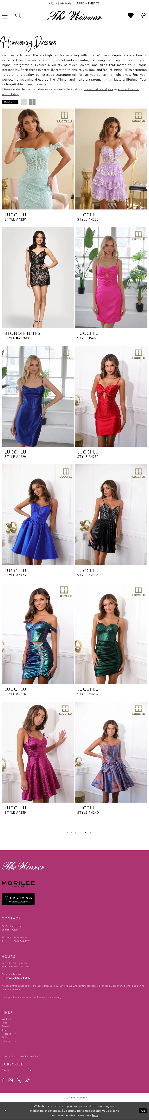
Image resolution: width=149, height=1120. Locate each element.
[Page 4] (76, 832)
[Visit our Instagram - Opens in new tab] (11, 1080)
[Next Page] (91, 832)
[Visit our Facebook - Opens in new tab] (3, 1081)
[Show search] (18, 15)
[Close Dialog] (5, 1111)
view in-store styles (98, 89)
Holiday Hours (9, 1041)
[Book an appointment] (88, 3)
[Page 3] (71, 832)
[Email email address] (19, 1070)
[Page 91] (86, 832)
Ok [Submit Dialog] (142, 1111)
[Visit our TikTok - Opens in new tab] (27, 1081)
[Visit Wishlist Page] (131, 15)
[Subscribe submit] (33, 1070)
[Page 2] (66, 832)
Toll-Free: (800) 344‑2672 (16, 941)
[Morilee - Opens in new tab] (74, 884)
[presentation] (38, 159)
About (5, 1022)
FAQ (4, 1037)
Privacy (6, 1026)
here (95, 1115)
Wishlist (6, 1019)
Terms (5, 1030)
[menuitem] (60, 3)
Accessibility (9, 1033)
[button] (10, 102)
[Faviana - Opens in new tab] (74, 899)
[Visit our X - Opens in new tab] (19, 1081)
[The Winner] (74, 15)
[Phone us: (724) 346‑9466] (60, 3)
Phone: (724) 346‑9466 (15, 937)
